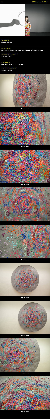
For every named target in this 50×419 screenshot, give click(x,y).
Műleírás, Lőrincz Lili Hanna (13, 64)
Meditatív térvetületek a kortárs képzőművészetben (23, 50)
